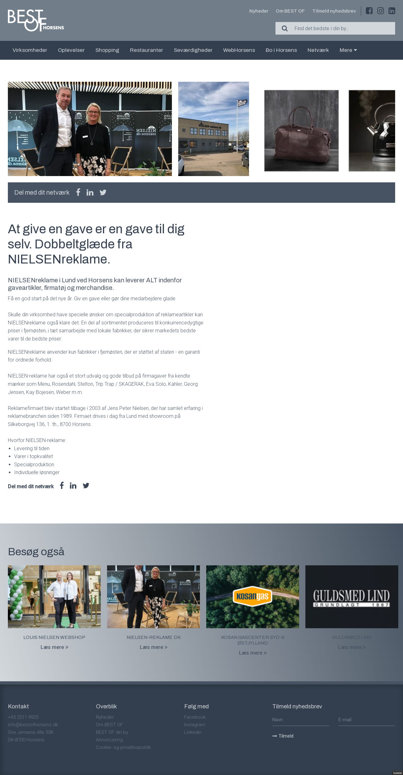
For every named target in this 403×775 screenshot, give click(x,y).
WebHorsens (239, 50)
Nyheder (258, 11)
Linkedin (193, 732)
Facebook (195, 717)
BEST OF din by (112, 732)
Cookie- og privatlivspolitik (123, 747)
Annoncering (109, 740)
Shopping (107, 50)
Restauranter (146, 50)
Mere (348, 50)
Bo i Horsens (281, 50)
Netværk (318, 50)
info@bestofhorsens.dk (33, 725)
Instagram (194, 725)
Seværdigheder (193, 50)
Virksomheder (30, 50)
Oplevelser (71, 50)
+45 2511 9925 (23, 717)
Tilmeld (282, 736)
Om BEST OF (290, 11)
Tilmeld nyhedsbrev (334, 11)
